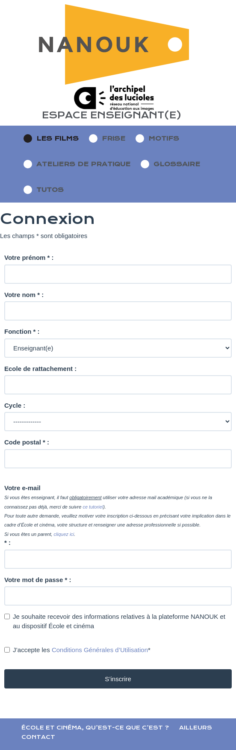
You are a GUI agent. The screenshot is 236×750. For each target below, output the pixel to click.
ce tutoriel (93, 506)
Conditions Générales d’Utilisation (100, 649)
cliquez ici (64, 534)
